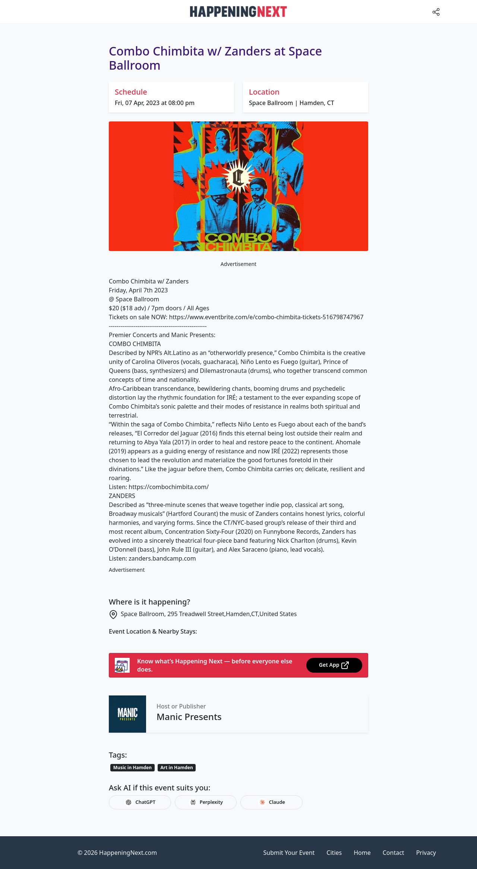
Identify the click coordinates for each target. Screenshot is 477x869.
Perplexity (206, 802)
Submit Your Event (289, 853)
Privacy (426, 853)
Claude (271, 802)
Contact (393, 853)
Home (362, 853)
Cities (334, 853)
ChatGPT (139, 802)
